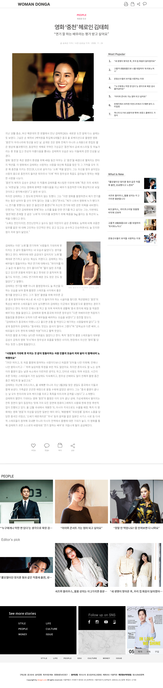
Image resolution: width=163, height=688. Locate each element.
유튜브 (106, 622)
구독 (148, 651)
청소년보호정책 (138, 675)
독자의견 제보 (48, 675)
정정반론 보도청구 (61, 675)
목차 (140, 651)
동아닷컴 (74, 675)
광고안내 (30, 675)
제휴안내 (106, 675)
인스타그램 (97, 622)
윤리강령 (38, 675)
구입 (157, 651)
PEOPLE (81, 15)
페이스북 (89, 622)
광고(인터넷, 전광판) (94, 675)
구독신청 (23, 675)
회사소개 (82, 675)
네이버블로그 (114, 622)
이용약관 (114, 675)
